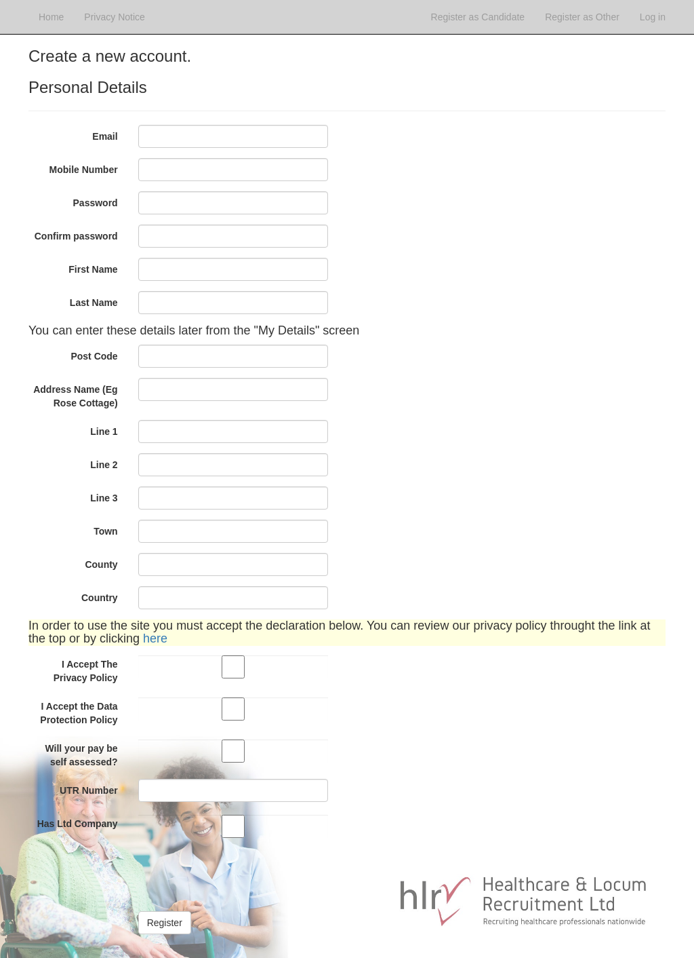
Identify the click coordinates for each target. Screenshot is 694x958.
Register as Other (582, 17)
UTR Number (89, 790)
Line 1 (103, 431)
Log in (653, 17)
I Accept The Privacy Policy (86, 671)
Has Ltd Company (77, 823)
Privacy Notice (114, 17)
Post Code (93, 356)
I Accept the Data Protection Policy (78, 713)
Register (164, 922)
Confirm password (76, 236)
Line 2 (103, 464)
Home (51, 17)
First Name (92, 269)
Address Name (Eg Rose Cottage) (75, 396)
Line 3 (103, 498)
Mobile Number (83, 169)
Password (95, 202)
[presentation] (241, 874)
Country (99, 597)
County (101, 564)
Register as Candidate (478, 17)
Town (106, 531)
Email (104, 136)
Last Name (94, 302)
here (155, 638)
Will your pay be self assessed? (81, 755)
